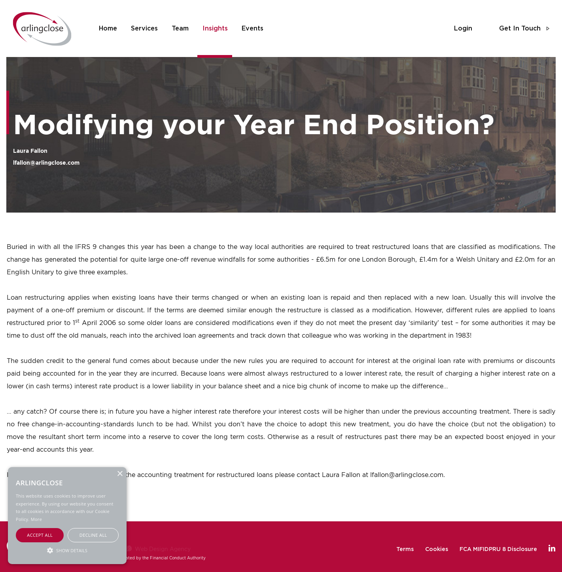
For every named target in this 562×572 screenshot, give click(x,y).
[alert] (67, 515)
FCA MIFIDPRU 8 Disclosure (498, 549)
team (180, 28)
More (36, 519)
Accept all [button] (40, 535)
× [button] (120, 474)
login (463, 28)
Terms (405, 549)
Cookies (436, 549)
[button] (67, 550)
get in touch (520, 28)
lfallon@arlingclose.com (46, 162)
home (108, 28)
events (252, 28)
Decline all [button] (93, 535)
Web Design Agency (163, 549)
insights (215, 28)
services (144, 28)
